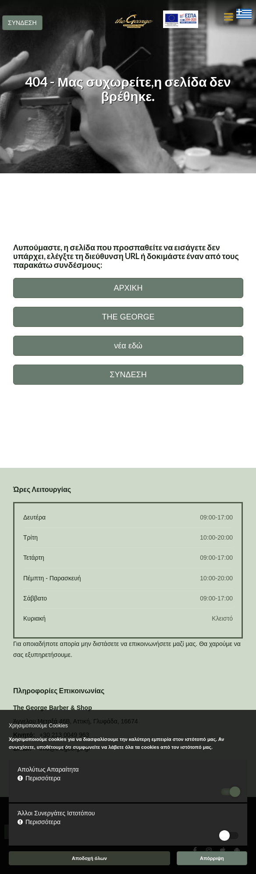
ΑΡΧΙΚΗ (128, 288)
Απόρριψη (212, 858)
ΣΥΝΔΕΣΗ (22, 22)
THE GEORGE (128, 316)
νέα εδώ (128, 345)
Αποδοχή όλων (89, 858)
